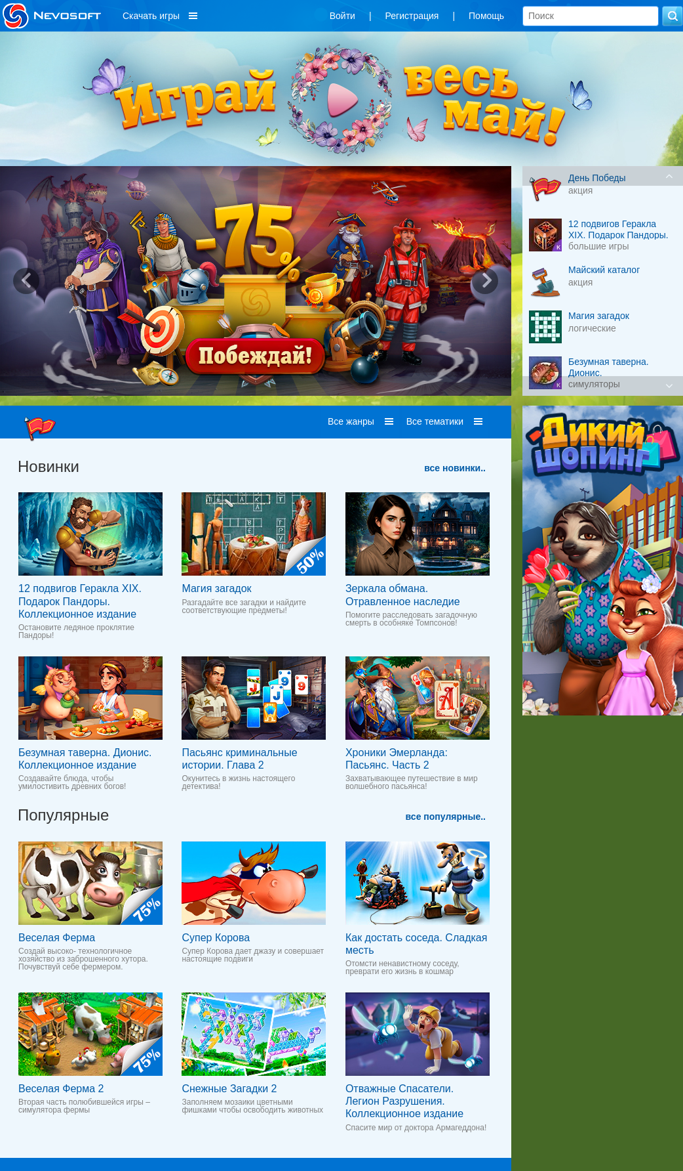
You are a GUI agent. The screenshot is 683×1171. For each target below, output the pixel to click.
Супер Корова (216, 937)
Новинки (48, 466)
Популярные (63, 815)
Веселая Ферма (56, 937)
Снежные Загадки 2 (229, 1088)
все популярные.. (446, 816)
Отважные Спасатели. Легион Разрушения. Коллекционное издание (404, 1101)
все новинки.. (455, 468)
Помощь (486, 16)
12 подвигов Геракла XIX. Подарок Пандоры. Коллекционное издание (80, 601)
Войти (342, 16)
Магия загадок (216, 588)
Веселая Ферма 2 (61, 1088)
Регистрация (412, 16)
